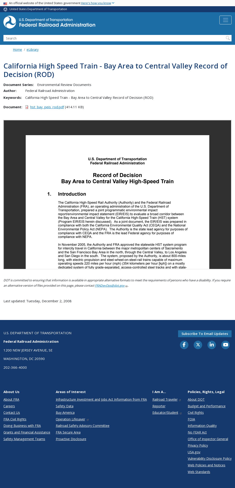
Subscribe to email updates (205, 333)
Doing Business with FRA (22, 425)
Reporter (158, 406)
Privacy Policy (198, 445)
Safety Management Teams (24, 439)
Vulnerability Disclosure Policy (210, 458)
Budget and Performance (207, 406)
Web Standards (199, 472)
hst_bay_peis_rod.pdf (47, 107)
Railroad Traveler (167, 399)
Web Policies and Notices (206, 465)
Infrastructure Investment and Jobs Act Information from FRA (101, 399)
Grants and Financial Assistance (26, 432)
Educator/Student (167, 412)
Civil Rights (196, 412)
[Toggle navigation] (225, 20)
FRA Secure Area (68, 432)
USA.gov (194, 452)
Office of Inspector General (208, 439)
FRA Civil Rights (14, 419)
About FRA (11, 399)
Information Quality (202, 425)
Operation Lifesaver (72, 419)
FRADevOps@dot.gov (111, 285)
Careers (9, 406)
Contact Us (11, 412)
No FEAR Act (197, 432)
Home (17, 49)
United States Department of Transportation (38, 9)
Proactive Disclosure (71, 439)
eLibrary (33, 49)
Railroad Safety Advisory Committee (82, 425)
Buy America (65, 412)
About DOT (196, 399)
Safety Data (64, 406)
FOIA (191, 419)
